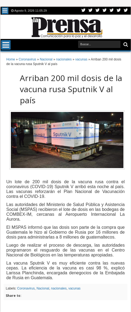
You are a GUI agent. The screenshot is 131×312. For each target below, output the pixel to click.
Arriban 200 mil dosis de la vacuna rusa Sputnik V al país (71, 89)
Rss (104, 11)
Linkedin (111, 11)
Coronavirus (26, 288)
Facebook (90, 11)
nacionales (58, 288)
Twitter (83, 11)
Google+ (97, 11)
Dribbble (118, 11)
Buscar (125, 45)
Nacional (43, 288)
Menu (5, 10)
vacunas (74, 288)
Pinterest (125, 11)
